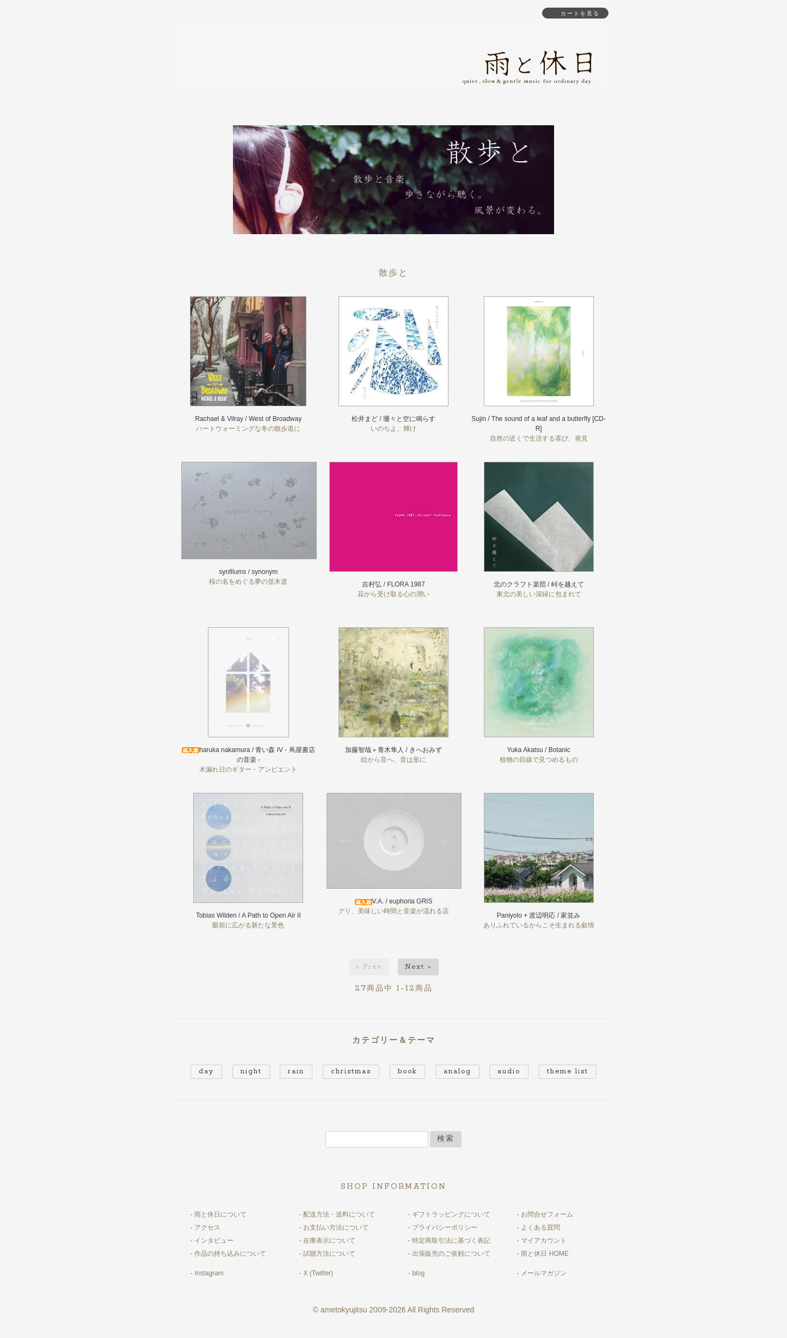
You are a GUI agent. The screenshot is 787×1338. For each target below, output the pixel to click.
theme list (567, 1071)
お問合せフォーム (547, 1214)
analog (457, 1071)
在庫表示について (329, 1240)
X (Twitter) (318, 1273)
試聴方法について (329, 1253)
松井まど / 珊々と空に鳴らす (393, 419)
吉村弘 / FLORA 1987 (393, 584)
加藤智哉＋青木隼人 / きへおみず (393, 750)
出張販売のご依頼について (451, 1253)
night (251, 1071)
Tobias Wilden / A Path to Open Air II (248, 915)
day (206, 1071)
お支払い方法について (335, 1227)
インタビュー (213, 1240)
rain (296, 1071)
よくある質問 (540, 1227)
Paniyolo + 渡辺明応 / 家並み (539, 915)
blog (418, 1273)
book (407, 1071)
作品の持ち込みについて (230, 1253)
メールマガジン (544, 1273)
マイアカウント (544, 1240)
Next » (418, 967)
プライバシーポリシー (444, 1227)
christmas (351, 1071)
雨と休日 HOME (544, 1253)
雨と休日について (220, 1214)
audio (508, 1071)
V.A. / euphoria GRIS (394, 901)
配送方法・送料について (339, 1214)
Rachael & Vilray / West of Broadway (248, 419)
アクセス (207, 1227)
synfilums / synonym (248, 572)
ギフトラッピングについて (451, 1214)
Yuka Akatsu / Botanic (538, 750)
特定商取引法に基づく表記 (451, 1240)
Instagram (208, 1273)
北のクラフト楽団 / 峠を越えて (539, 584)
